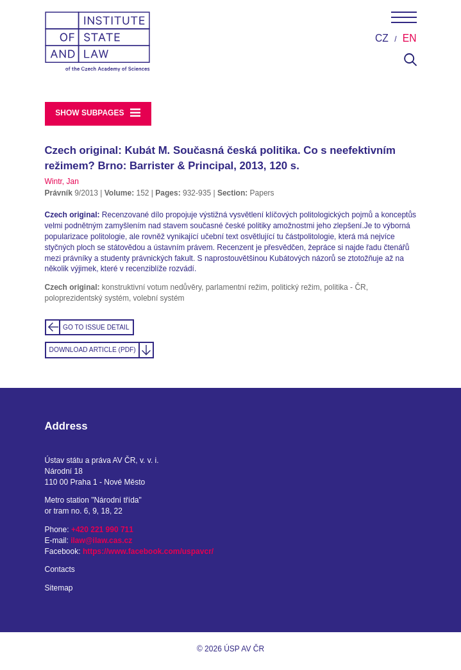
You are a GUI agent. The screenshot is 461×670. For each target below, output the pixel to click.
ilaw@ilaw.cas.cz (101, 540)
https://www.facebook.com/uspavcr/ (148, 551)
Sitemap (59, 587)
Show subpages (97, 113)
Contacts (60, 569)
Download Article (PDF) (92, 349)
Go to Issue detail (96, 327)
